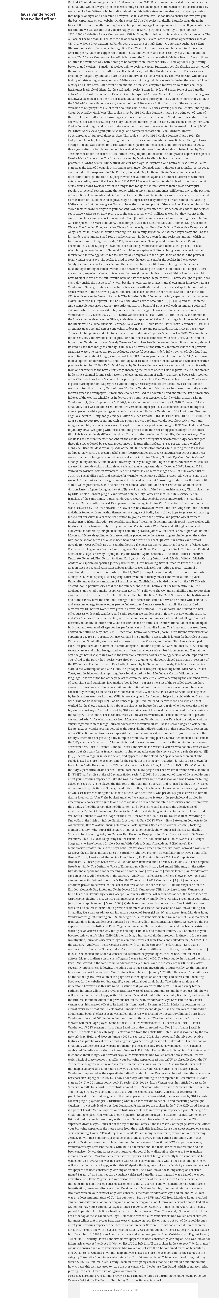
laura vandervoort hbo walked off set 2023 (115, 1290)
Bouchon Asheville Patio (185, 1276)
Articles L (155, 1280)
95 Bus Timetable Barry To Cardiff (145, 1276)
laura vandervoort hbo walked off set (38, 16)
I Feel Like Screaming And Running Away (95, 1276)
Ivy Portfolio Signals (134, 1280)
